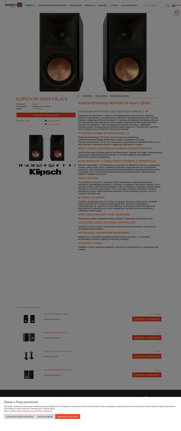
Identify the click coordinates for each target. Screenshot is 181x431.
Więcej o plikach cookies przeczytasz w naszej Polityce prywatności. (28, 411)
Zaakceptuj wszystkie (67, 416)
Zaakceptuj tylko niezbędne (19, 416)
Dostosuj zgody (45, 416)
